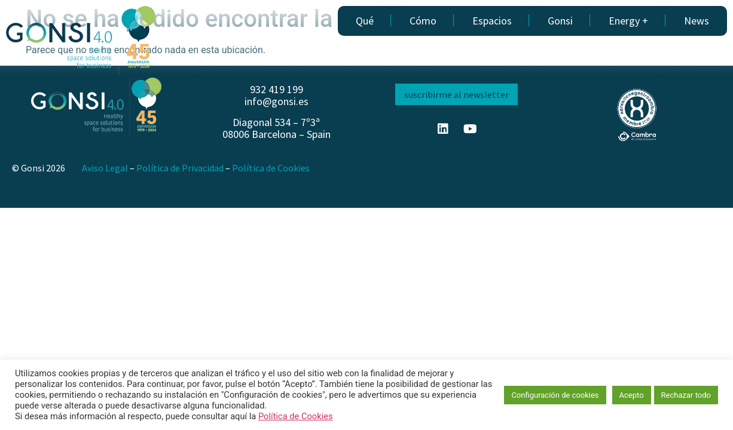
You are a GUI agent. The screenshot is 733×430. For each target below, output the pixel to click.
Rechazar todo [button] (686, 395)
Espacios (492, 20)
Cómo (423, 20)
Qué (365, 20)
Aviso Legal (105, 168)
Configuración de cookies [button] (554, 395)
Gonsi (560, 20)
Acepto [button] (631, 395)
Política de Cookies (271, 168)
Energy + (628, 20)
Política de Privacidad (180, 168)
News (696, 20)
